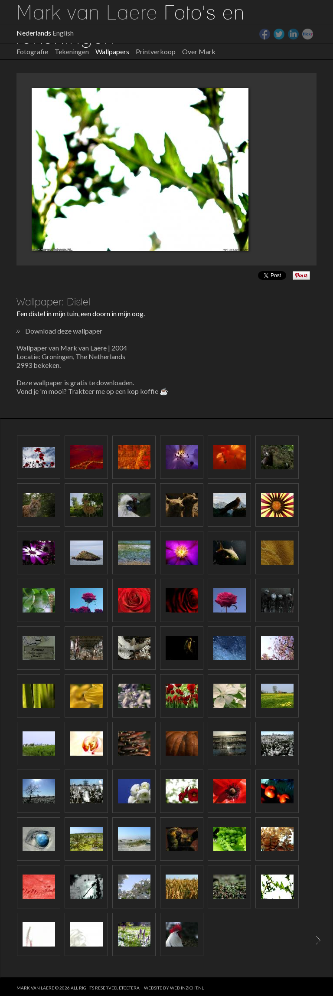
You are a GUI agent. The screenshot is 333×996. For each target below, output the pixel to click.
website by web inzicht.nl (174, 987)
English (63, 33)
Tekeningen (72, 51)
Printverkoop (156, 51)
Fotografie (32, 51)
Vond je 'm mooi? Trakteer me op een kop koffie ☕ (92, 391)
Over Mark (198, 51)
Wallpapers (112, 51)
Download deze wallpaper (63, 331)
